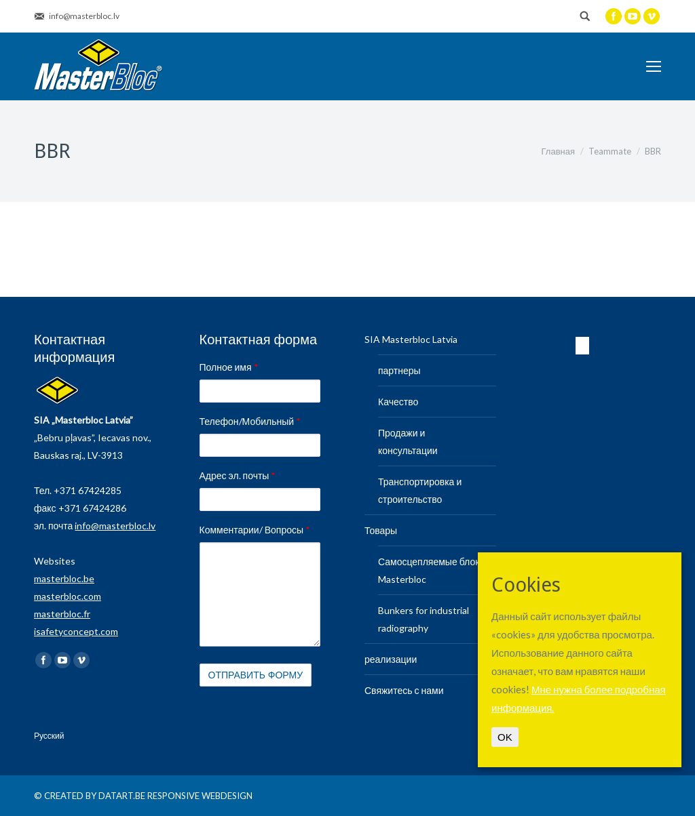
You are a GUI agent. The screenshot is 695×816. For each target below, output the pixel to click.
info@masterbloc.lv (115, 525)
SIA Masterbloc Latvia (410, 339)
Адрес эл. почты (238, 475)
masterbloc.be (64, 578)
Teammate (609, 151)
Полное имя (229, 367)
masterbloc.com (67, 596)
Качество (398, 401)
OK (504, 737)
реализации (390, 659)
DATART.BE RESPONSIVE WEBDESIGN (175, 795)
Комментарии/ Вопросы (255, 529)
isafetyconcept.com (76, 631)
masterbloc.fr (62, 613)
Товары (380, 530)
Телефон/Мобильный (250, 421)
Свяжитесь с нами (403, 690)
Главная (558, 151)
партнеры (399, 370)
